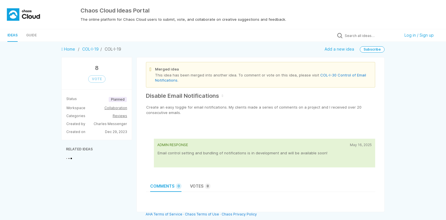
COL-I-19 (90, 49)
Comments (165, 186)
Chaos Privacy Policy (239, 214)
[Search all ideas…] (371, 35)
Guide (31, 35)
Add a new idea (339, 49)
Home (68, 49)
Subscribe (372, 49)
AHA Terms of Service (164, 214)
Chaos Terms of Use (202, 214)
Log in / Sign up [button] (419, 35)
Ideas (12, 35)
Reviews (120, 116)
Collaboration (115, 108)
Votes (200, 186)
